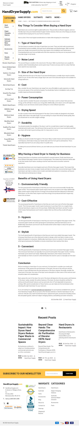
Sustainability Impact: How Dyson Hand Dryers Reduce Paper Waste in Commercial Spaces (26, 337)
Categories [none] (9, 21)
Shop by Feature (9, 61)
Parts (49, 21)
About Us (41, 406)
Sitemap (40, 412)
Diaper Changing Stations (9, 36)
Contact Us (41, 409)
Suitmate (38, 21)
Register (73, 4)
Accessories (8, 52)
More (57, 21)
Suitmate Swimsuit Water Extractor (7, 45)
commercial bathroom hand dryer (41, 293)
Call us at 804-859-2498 (12, 402)
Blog (39, 403)
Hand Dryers (24, 21)
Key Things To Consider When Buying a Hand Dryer (44, 29)
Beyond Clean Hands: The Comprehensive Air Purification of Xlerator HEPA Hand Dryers (46, 337)
